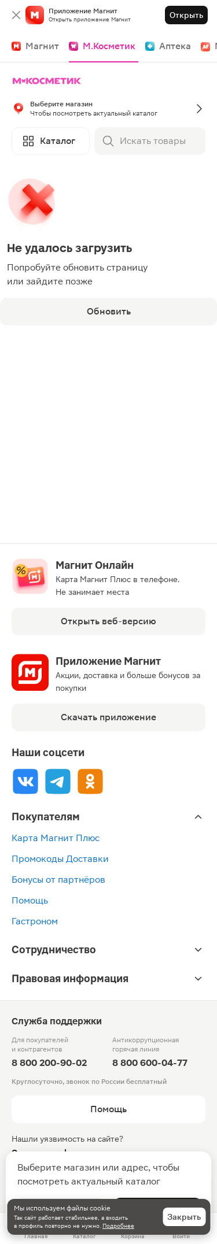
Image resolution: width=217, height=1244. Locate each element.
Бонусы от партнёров (58, 879)
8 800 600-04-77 (149, 1062)
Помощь (30, 900)
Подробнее (118, 1226)
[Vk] (25, 781)
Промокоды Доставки (60, 858)
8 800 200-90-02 (49, 1062)
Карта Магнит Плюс (56, 837)
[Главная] (49, 81)
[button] (108, 109)
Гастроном (35, 921)
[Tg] (58, 781)
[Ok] (90, 781)
